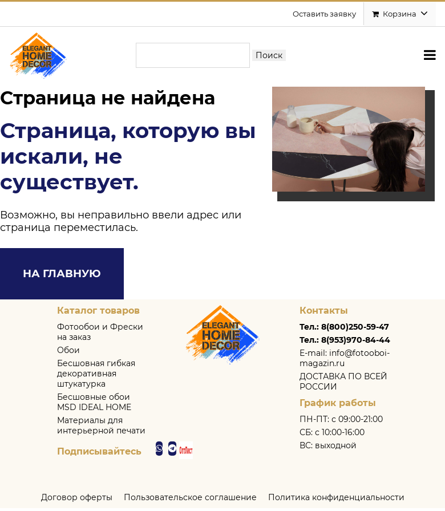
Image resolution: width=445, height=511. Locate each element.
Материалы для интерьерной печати (101, 428)
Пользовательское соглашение (190, 500)
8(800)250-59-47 (355, 330)
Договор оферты (76, 500)
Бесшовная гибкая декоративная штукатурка (96, 376)
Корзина (400, 14)
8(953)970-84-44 (355, 343)
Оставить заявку (324, 14)
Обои (68, 353)
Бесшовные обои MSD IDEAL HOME (94, 405)
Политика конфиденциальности (336, 500)
